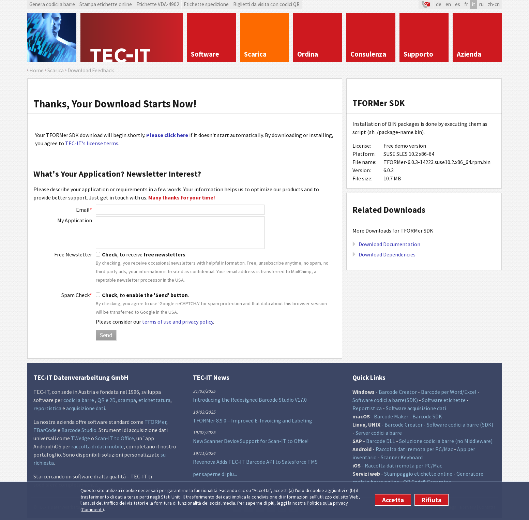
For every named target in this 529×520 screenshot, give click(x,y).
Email (84, 209)
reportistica (47, 408)
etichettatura (154, 400)
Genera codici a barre (52, 4)
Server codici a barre (379, 432)
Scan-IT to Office (114, 438)
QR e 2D (106, 400)
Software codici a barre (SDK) (460, 424)
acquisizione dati (85, 408)
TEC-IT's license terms (91, 143)
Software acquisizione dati (416, 408)
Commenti (92, 509)
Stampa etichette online (105, 4)
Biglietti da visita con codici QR (266, 4)
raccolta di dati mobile (97, 446)
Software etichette (444, 400)
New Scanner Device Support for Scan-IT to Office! (250, 440)
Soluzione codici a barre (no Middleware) (446, 440)
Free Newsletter (73, 254)
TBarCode (45, 430)
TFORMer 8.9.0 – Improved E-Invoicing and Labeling (252, 420)
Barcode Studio (78, 430)
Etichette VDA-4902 (157, 4)
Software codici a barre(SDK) (385, 400)
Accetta (393, 500)
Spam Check (76, 295)
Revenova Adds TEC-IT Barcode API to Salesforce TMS (255, 461)
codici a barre (79, 400)
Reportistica (367, 408)
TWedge (80, 438)
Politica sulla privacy (327, 503)
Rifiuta (431, 500)
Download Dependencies (387, 254)
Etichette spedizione (206, 4)
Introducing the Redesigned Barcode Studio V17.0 (250, 399)
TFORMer (155, 421)
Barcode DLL (380, 440)
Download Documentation (389, 244)
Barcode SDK (427, 416)
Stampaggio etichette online (418, 473)
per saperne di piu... (215, 474)
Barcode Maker (391, 416)
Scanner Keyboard (402, 457)
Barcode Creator (398, 391)
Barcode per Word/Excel (449, 391)
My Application (74, 220)
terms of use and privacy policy (177, 321)
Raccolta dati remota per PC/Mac (414, 449)
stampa (127, 400)
